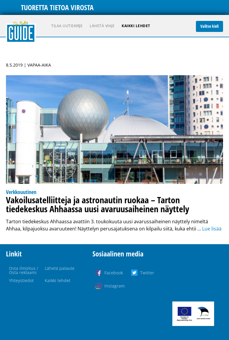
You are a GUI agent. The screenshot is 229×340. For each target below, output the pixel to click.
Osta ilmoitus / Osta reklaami (23, 270)
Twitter (147, 273)
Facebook (113, 273)
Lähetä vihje (102, 25)
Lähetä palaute (60, 268)
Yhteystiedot (21, 280)
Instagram (114, 286)
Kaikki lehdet (136, 25)
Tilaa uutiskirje (67, 25)
